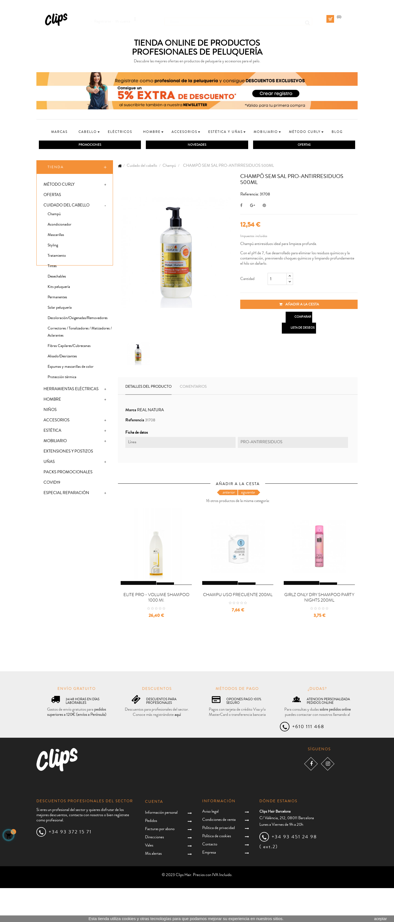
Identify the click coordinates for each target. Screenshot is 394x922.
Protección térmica (62, 378)
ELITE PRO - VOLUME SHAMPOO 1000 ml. (156, 631)
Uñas (49, 463)
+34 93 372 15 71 (70, 866)
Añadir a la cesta (299, 305)
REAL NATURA (150, 411)
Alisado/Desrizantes (62, 357)
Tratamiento (57, 256)
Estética (52, 431)
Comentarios (193, 387)
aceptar (380, 919)
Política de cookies (216, 870)
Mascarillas (56, 236)
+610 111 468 (308, 760)
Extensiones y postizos (68, 452)
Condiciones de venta (219, 853)
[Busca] (238, 19)
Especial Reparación (66, 494)
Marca (130, 411)
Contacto (209, 878)
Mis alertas (153, 887)
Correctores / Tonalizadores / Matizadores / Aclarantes (80, 333)
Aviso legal (210, 845)
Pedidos (151, 854)
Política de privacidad (218, 862)
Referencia (134, 421)
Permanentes (57, 298)
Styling (53, 246)
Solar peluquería (60, 308)
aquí (178, 748)
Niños (50, 411)
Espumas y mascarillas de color (71, 367)
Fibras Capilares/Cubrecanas (69, 347)
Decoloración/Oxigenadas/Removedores (78, 319)
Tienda (56, 168)
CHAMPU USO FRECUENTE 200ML (238, 629)
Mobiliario (55, 442)
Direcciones (154, 871)
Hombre (52, 400)
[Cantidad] (277, 280)
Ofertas (52, 196)
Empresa (209, 886)
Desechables (57, 277)
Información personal (161, 846)
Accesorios (56, 421)
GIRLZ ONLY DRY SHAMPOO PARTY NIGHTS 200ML (319, 631)
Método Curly (59, 185)
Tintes (52, 267)
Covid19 (52, 483)
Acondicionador (59, 225)
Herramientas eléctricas (71, 390)
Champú (54, 215)
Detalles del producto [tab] (148, 387)
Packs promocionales (68, 473)
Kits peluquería (59, 288)
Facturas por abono (160, 863)
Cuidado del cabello (66, 206)
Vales (149, 879)
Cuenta (154, 835)
